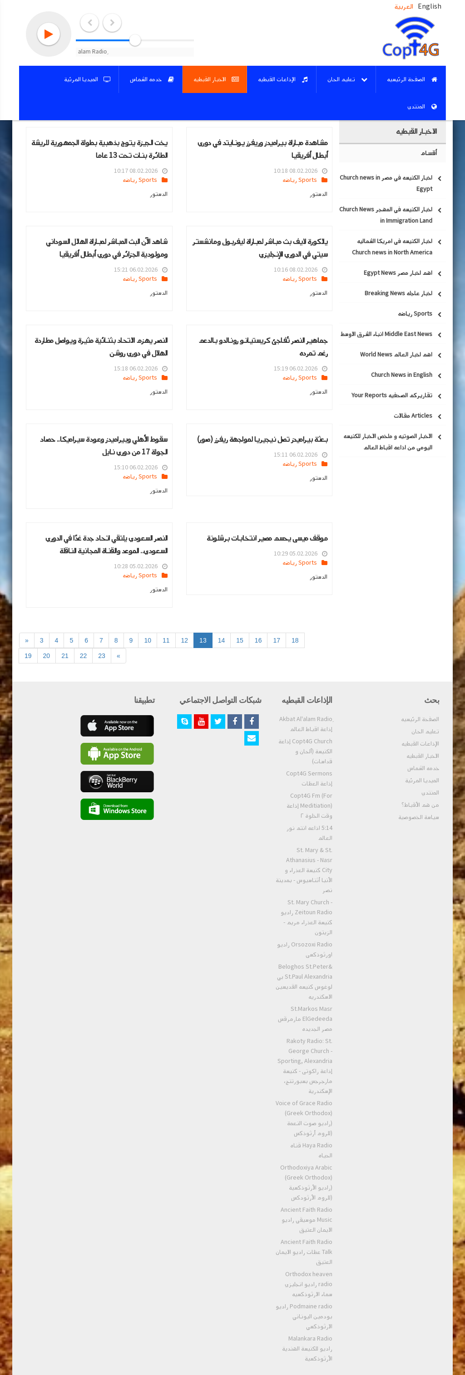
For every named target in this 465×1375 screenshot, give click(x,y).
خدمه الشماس (423, 768)
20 (46, 655)
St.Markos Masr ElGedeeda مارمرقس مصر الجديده (305, 1019)
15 (239, 640)
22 (83, 655)
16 (258, 640)
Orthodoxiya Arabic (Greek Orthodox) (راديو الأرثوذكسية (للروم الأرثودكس (306, 1183)
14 (221, 640)
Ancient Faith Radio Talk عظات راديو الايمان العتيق (304, 1252)
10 (147, 640)
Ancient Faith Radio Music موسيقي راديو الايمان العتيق (306, 1220)
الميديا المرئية (422, 780)
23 (101, 655)
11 (166, 640)
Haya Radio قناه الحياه (311, 1150)
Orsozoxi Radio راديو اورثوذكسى (304, 950)
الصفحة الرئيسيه (420, 719)
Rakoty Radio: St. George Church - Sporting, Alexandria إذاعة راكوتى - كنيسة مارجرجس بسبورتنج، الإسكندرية (304, 1066)
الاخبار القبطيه (422, 756)
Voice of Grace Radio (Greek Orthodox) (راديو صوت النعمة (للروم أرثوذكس (304, 1118)
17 (276, 640)
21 (65, 655)
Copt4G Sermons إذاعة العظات (309, 779)
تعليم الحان (425, 731)
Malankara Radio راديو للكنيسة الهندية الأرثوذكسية (307, 1349)
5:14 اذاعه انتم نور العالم (309, 833)
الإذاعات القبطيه (420, 744)
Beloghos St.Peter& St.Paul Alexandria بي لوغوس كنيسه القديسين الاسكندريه (304, 982)
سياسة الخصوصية (418, 817)
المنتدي (430, 793)
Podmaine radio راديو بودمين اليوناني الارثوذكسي (304, 1316)
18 (295, 640)
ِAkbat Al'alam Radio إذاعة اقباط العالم (305, 724)
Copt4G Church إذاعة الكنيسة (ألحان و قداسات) (305, 751)
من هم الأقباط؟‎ (420, 805)
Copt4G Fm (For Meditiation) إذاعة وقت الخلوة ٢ (309, 806)
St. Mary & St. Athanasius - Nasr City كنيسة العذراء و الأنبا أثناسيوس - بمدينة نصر (304, 870)
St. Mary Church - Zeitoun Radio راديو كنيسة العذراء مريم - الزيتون (306, 917)
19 (28, 655)
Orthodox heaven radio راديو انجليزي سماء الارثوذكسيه (308, 1284)
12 (184, 640)
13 (203, 640)
